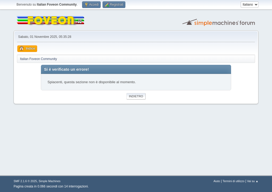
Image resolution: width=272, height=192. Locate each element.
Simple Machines (50, 181)
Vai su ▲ (252, 181)
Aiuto (217, 181)
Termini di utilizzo (233, 181)
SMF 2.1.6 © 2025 (25, 181)
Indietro (136, 96)
